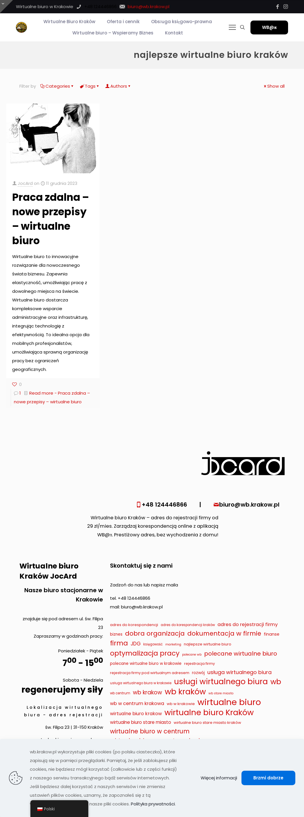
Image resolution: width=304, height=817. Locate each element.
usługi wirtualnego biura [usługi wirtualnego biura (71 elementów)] (221, 681)
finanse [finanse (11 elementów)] (271, 634)
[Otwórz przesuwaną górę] (6, 6)
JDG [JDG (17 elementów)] (136, 643)
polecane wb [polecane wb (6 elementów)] (192, 654)
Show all (274, 86)
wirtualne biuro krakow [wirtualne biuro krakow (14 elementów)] (136, 713)
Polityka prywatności (153, 804)
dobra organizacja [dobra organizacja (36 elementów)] (155, 633)
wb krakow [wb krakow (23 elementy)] (147, 692)
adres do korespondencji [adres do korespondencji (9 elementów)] (134, 625)
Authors (118, 86)
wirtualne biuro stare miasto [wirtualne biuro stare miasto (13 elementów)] (140, 722)
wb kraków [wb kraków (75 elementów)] (185, 691)
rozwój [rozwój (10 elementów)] (198, 673)
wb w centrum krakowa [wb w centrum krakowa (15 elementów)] (137, 703)
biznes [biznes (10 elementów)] (116, 634)
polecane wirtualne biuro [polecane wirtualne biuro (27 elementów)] (240, 653)
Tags (90, 86)
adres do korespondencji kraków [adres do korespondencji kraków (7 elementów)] (188, 625)
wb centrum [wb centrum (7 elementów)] (120, 693)
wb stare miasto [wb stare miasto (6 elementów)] (220, 693)
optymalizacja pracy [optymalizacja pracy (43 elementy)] (145, 653)
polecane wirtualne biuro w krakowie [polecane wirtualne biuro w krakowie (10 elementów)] (146, 663)
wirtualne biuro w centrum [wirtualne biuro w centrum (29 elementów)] (150, 731)
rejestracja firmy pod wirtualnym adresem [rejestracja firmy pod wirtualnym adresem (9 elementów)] (149, 673)
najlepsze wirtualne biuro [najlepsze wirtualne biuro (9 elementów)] (207, 644)
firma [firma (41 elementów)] (119, 643)
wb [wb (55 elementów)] (275, 682)
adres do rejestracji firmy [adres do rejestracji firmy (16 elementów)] (247, 624)
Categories (57, 86)
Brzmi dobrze (268, 778)
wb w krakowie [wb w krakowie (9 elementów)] (181, 703)
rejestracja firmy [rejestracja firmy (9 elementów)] (199, 663)
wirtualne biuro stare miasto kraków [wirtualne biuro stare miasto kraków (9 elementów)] (207, 722)
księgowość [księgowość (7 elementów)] (153, 644)
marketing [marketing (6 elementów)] (173, 644)
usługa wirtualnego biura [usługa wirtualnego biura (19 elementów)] (239, 672)
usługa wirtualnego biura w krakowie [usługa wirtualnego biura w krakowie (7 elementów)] (140, 683)
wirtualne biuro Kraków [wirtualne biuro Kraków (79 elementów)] (209, 712)
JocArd (25, 183)
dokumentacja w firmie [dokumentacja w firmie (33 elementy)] (224, 633)
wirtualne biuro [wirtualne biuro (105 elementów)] (229, 702)
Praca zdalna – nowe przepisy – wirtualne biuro (50, 219)
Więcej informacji (219, 778)
